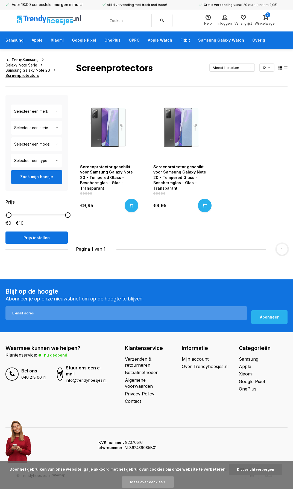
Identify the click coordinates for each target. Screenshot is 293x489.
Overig (280, 40)
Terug (14, 59)
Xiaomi (61, 40)
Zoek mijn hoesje (36, 176)
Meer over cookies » (147, 482)
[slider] (8, 215)
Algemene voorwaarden (139, 382)
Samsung (15, 40)
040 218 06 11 (33, 377)
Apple (40, 40)
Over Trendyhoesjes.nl (205, 366)
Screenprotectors (22, 75)
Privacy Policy (139, 393)
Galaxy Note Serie (25, 65)
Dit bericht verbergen (255, 469)
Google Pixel (90, 40)
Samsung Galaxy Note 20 (31, 70)
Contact (133, 400)
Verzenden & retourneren (138, 361)
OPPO (144, 40)
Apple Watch (173, 40)
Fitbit (200, 40)
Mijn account (195, 358)
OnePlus (121, 40)
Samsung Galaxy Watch (239, 40)
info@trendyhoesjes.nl (85, 380)
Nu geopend (57, 354)
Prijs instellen (37, 237)
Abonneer (269, 316)
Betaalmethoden (142, 372)
